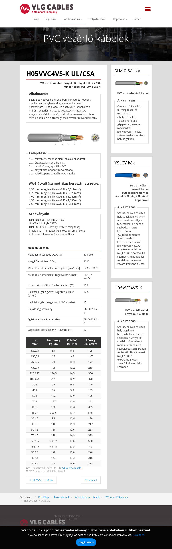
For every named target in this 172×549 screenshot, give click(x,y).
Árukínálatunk (73, 19)
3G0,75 (35, 350)
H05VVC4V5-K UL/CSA (60, 73)
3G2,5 (34, 452)
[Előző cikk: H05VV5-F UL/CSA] (41, 480)
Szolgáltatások (98, 19)
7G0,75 (35, 367)
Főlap (36, 19)
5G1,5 (34, 429)
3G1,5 (34, 418)
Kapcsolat (120, 19)
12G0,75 (35, 373)
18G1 (35, 412)
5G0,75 (35, 362)
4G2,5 (34, 458)
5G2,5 (34, 463)
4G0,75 (35, 356)
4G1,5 (34, 424)
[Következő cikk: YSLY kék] (90, 480)
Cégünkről (51, 19)
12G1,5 (35, 441)
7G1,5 (34, 435)
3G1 (34, 384)
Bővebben (138, 535)
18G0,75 (35, 379)
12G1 (35, 407)
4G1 (34, 390)
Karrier (137, 19)
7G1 (34, 401)
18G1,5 (35, 446)
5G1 (34, 395)
